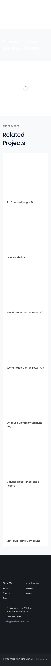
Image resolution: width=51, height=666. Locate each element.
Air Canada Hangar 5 (20, 202)
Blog (5, 598)
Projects (6, 593)
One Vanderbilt (16, 257)
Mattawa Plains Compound (23, 541)
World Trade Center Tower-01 (25, 312)
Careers (29, 588)
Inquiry (29, 593)
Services (6, 588)
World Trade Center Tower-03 (25, 367)
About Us (7, 583)
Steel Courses (32, 583)
